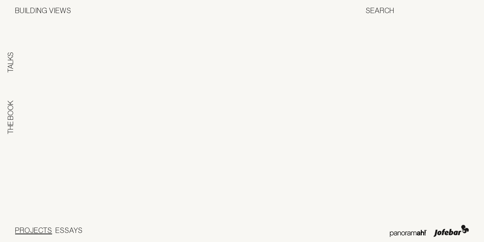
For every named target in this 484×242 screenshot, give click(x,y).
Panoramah (408, 233)
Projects (33, 230)
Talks (10, 62)
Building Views (43, 10)
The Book (10, 117)
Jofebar (451, 231)
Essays (69, 230)
